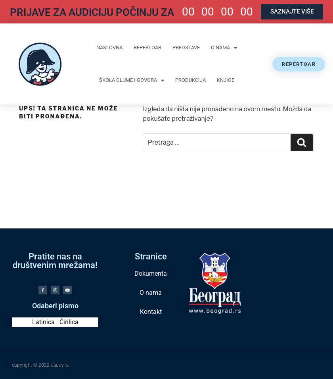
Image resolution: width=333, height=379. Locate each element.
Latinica (43, 322)
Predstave (186, 47)
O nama (224, 47)
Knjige (225, 80)
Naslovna (109, 47)
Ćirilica (68, 322)
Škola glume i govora (131, 80)
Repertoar (147, 47)
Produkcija (190, 80)
